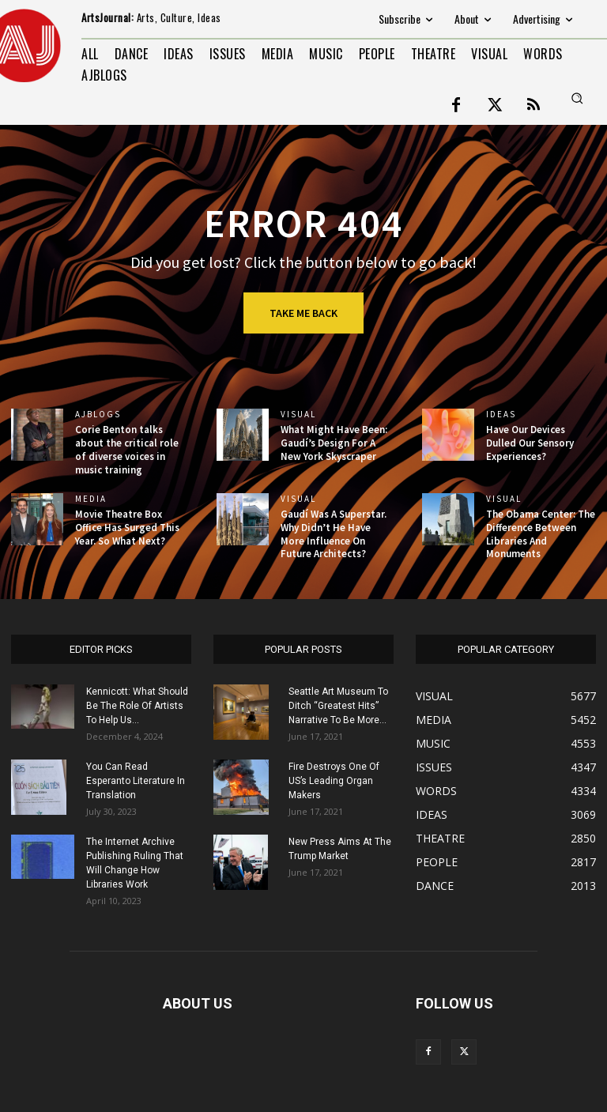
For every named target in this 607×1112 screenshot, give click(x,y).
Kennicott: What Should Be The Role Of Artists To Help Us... (137, 706)
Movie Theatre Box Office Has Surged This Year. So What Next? (127, 527)
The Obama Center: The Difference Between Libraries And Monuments (540, 534)
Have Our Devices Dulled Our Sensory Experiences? (530, 443)
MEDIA (91, 499)
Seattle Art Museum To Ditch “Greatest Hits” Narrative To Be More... (338, 706)
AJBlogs (98, 414)
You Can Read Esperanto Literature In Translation (135, 781)
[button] (577, 98)
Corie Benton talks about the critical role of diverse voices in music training (127, 450)
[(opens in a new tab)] (243, 435)
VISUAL (298, 414)
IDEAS (501, 414)
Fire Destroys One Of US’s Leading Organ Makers (333, 781)
